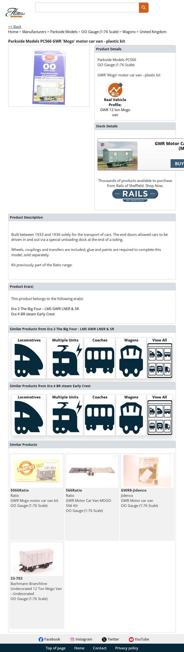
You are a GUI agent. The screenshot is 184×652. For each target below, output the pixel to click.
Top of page (56, 648)
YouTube (139, 639)
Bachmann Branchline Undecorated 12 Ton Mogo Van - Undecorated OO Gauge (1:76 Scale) (36, 588)
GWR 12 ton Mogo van (115, 102)
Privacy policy (126, 648)
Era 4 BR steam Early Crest (33, 314)
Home (79, 648)
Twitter (110, 639)
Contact (100, 648)
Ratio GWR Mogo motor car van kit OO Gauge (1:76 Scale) (34, 498)
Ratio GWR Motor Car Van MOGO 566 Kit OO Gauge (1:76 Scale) (88, 500)
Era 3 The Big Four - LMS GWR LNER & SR (45, 308)
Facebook (49, 639)
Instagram (81, 639)
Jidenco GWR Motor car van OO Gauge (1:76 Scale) (139, 498)
